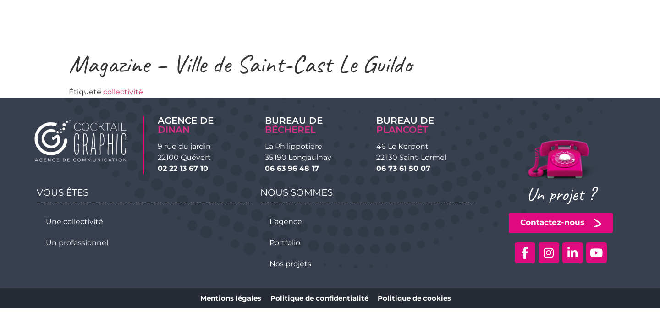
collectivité (123, 92)
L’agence (286, 221)
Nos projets (290, 263)
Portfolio (285, 242)
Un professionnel (77, 242)
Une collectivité (74, 221)
